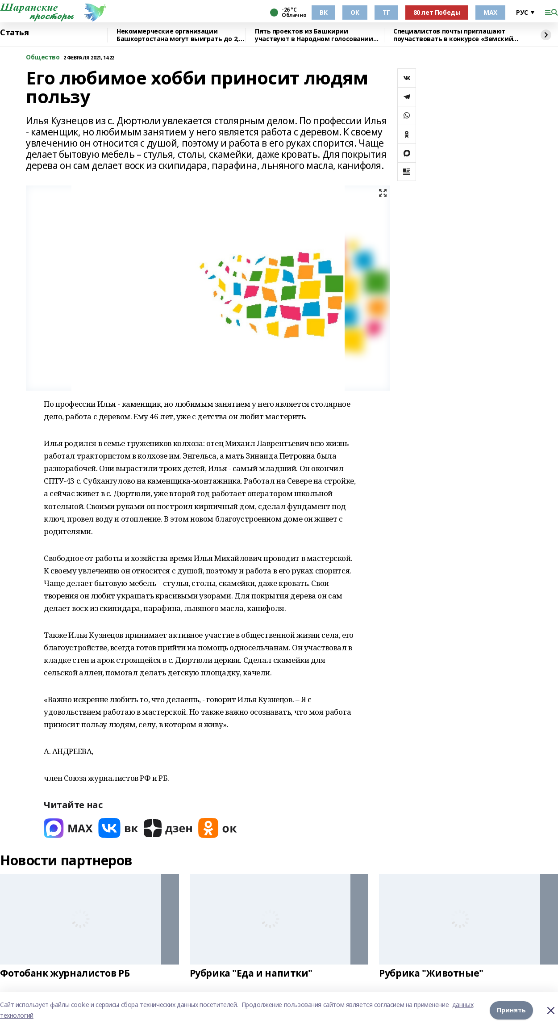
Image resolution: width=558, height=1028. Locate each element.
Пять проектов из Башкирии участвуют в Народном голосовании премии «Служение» (314, 35)
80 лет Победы (437, 12)
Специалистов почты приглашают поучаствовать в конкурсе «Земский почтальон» (453, 35)
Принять (511, 1010)
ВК (323, 12)
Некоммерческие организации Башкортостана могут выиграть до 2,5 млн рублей (179, 35)
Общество (43, 57)
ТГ (386, 12)
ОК (354, 12)
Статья (14, 33)
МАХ (490, 12)
